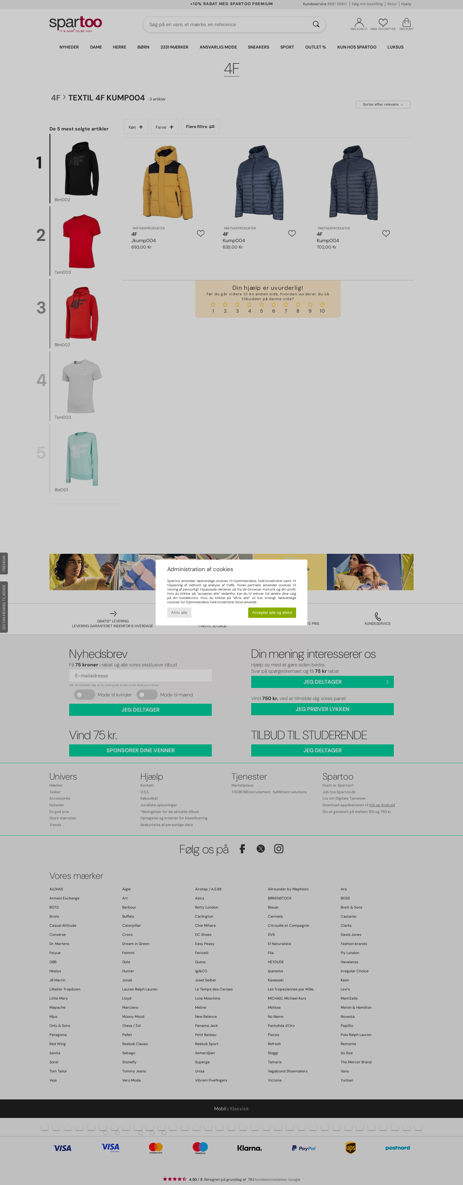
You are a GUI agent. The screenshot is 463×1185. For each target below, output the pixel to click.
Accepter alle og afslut (272, 612)
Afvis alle (179, 612)
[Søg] (316, 24)
